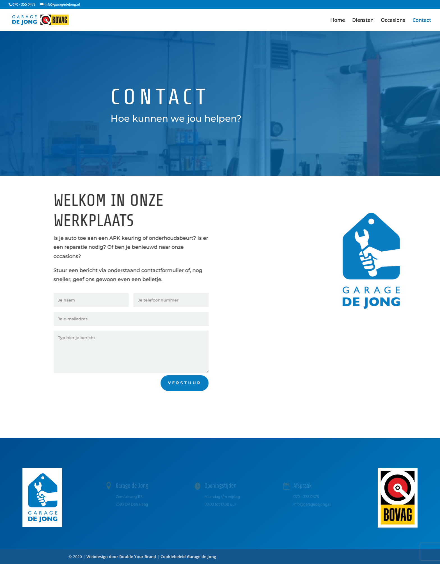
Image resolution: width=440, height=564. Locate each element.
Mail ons (264, 332)
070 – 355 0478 (306, 496)
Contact (421, 20)
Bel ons (263, 300)
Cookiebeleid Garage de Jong (188, 556)
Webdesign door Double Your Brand (121, 556)
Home (337, 20)
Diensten (362, 20)
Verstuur (187, 382)
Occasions (393, 20)
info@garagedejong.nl (312, 504)
